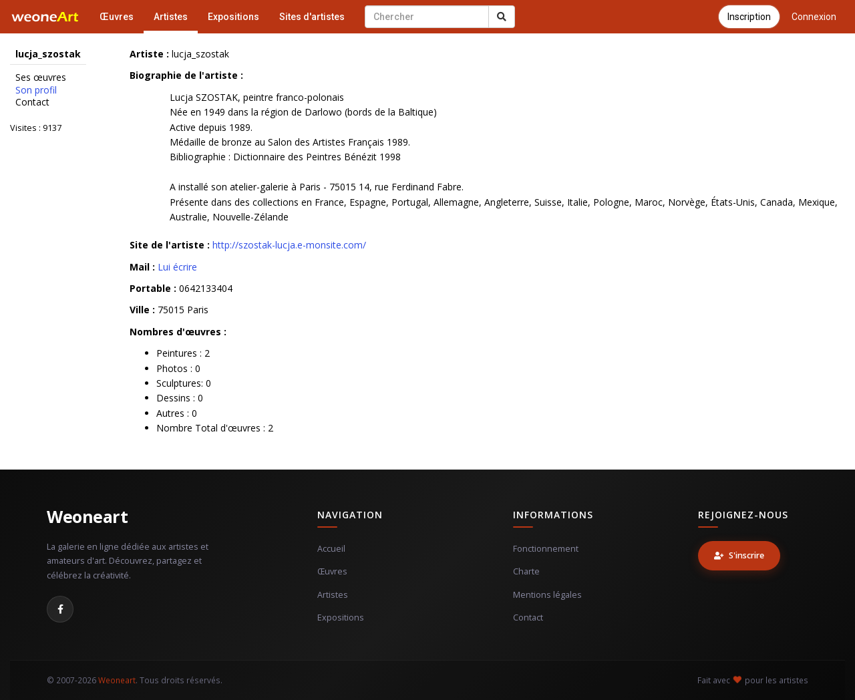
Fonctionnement (545, 548)
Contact (32, 102)
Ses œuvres (40, 77)
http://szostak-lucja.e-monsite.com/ (289, 244)
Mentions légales (547, 594)
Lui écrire (177, 266)
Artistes (171, 16)
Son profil (36, 90)
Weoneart (87, 516)
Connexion (814, 16)
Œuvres (117, 16)
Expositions (233, 16)
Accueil (331, 548)
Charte (526, 571)
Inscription (749, 16)
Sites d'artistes (312, 16)
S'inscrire (739, 555)
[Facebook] (60, 609)
